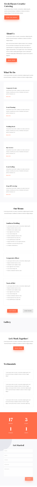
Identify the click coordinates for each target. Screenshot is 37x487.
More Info (8, 96)
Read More (11, 60)
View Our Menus (12, 17)
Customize (12, 310)
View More (28, 310)
